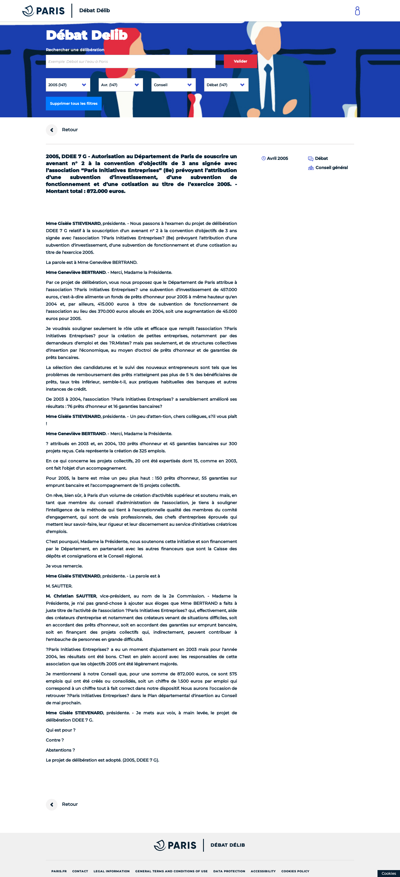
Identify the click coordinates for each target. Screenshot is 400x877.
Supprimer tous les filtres (74, 103)
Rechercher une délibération (75, 50)
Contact (80, 871)
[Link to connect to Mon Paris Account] (357, 10)
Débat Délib (228, 845)
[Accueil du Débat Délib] (58, 10)
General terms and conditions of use (171, 871)
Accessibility (263, 871)
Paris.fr (59, 871)
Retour (62, 130)
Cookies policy (295, 871)
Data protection (229, 871)
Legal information (112, 871)
